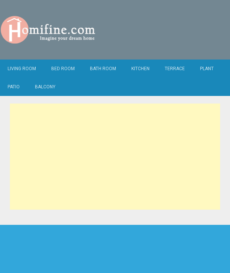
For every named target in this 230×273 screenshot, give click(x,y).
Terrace (175, 68)
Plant (207, 68)
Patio (14, 86)
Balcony (45, 86)
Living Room (22, 68)
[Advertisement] (115, 157)
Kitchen (140, 68)
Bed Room (63, 68)
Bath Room (103, 68)
